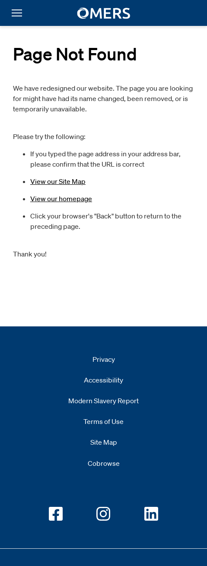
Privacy (103, 359)
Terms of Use (103, 421)
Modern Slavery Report (103, 400)
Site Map (103, 442)
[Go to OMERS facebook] (55, 513)
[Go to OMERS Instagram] (103, 513)
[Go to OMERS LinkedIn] (151, 513)
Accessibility (103, 380)
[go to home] (103, 13)
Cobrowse (104, 463)
